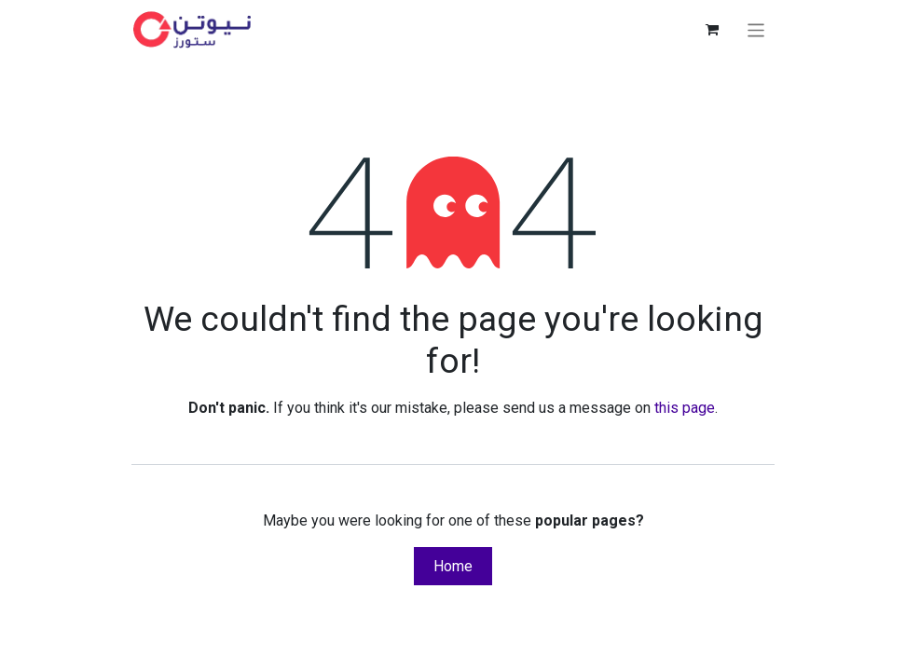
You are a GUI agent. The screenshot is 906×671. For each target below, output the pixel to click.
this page (684, 408)
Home (453, 566)
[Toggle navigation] (756, 29)
